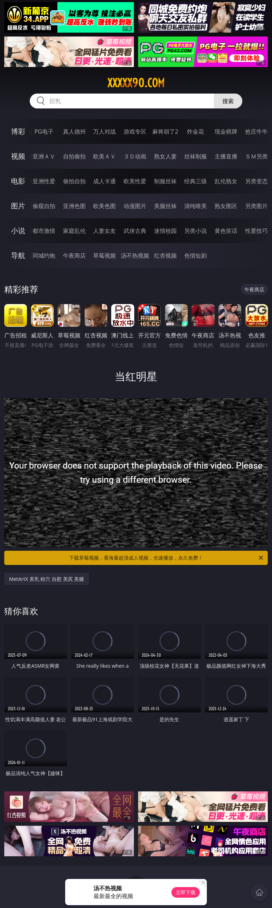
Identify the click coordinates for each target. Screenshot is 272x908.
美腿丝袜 (165, 206)
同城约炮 (44, 255)
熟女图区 (226, 206)
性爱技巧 (256, 231)
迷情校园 (165, 231)
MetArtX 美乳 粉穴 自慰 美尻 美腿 (46, 579)
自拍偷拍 (74, 156)
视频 (18, 156)
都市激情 (44, 231)
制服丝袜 (165, 181)
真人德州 (74, 131)
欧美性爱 (135, 181)
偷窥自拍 (44, 206)
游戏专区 (135, 131)
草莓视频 (104, 255)
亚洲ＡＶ (44, 156)
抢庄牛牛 (256, 131)
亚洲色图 (74, 206)
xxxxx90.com (136, 83)
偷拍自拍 (74, 181)
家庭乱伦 (74, 231)
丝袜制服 (195, 156)
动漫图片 (135, 206)
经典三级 (195, 181)
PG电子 (43, 131)
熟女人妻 (165, 156)
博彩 (18, 131)
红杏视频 (165, 255)
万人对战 (104, 131)
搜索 (228, 101)
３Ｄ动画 (135, 156)
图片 (18, 206)
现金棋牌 (226, 131)
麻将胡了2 (165, 131)
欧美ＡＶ (104, 156)
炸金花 (195, 131)
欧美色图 (104, 206)
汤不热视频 (135, 255)
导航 (18, 255)
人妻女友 (104, 231)
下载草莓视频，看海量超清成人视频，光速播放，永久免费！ (166, 558)
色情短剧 (195, 255)
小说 (18, 230)
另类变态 (256, 181)
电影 (18, 181)
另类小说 (195, 231)
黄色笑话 (226, 231)
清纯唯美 (195, 206)
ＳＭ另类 (256, 156)
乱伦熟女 (226, 181)
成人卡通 (104, 181)
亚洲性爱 (44, 181)
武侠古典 (135, 231)
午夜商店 (74, 255)
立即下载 (186, 892)
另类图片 (256, 206)
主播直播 (226, 156)
